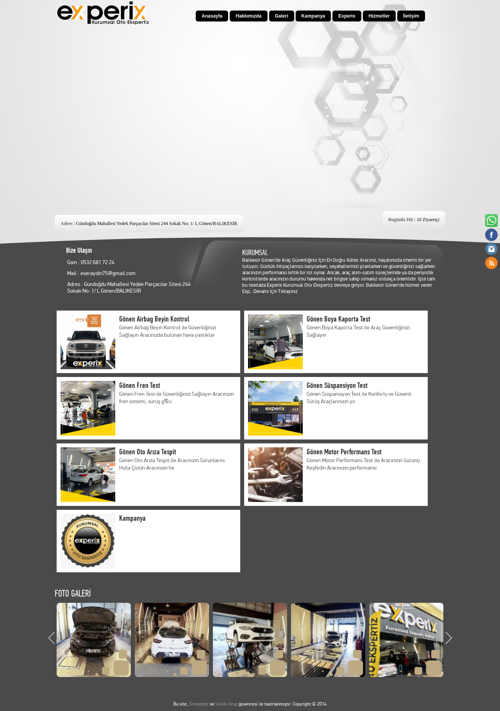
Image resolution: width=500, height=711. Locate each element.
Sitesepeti (199, 704)
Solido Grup (226, 704)
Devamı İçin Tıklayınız (276, 291)
